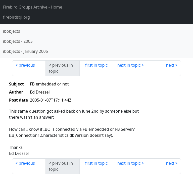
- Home (32, 7)
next (170, 65)
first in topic (96, 65)
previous (27, 65)
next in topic (128, 65)
